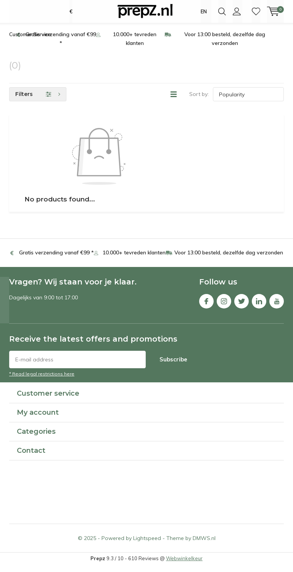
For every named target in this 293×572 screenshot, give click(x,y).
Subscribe (173, 366)
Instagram (224, 306)
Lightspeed (147, 545)
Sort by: (199, 101)
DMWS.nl (204, 545)
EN (204, 11)
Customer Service (30, 41)
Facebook (206, 306)
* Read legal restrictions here (41, 381)
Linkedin (259, 306)
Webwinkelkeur (184, 565)
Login (237, 11)
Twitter (241, 306)
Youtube (276, 306)
